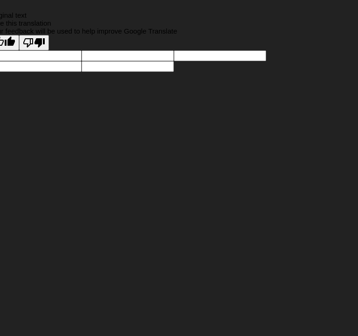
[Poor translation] (34, 42)
